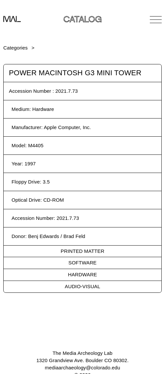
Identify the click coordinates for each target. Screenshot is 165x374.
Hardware (82, 274)
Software (82, 262)
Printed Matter (82, 251)
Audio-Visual (82, 286)
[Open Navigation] (156, 19)
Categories (15, 48)
